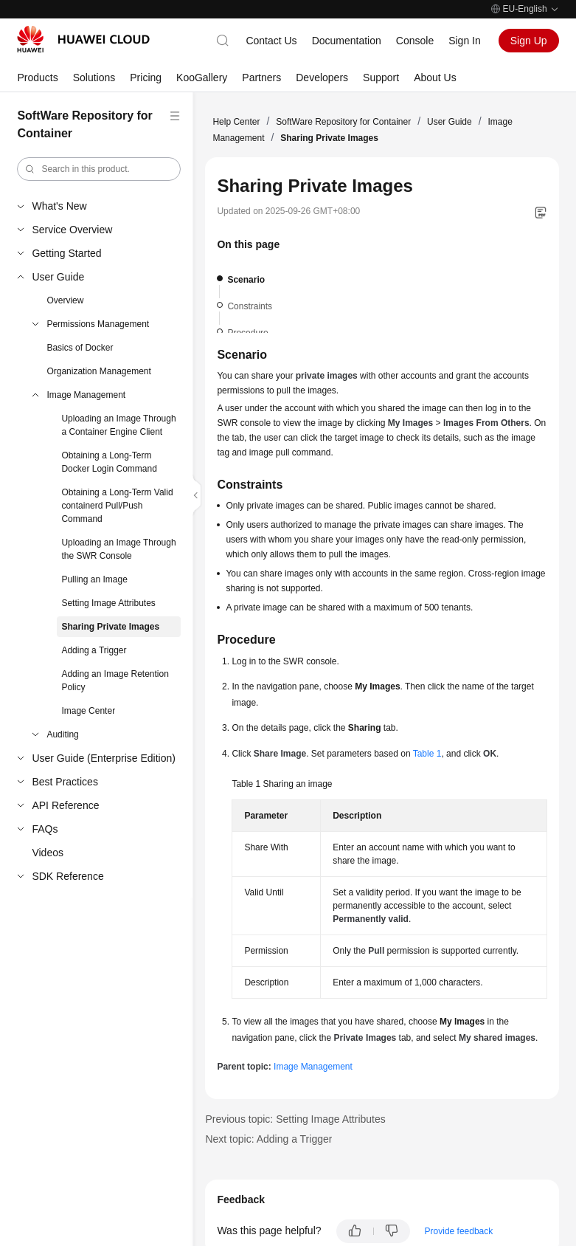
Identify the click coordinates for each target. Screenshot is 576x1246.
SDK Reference (67, 876)
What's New (59, 206)
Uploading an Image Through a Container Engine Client (118, 425)
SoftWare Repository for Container (343, 122)
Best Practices (64, 782)
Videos (47, 852)
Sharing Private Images (110, 627)
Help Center (236, 122)
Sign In (464, 41)
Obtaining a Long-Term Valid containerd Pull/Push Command (117, 505)
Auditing (62, 734)
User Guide (58, 277)
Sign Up (528, 41)
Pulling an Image (94, 579)
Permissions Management (97, 324)
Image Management (85, 395)
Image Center (88, 711)
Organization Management (98, 371)
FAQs (45, 829)
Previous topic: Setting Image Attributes (295, 1119)
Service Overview (72, 229)
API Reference (65, 805)
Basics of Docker (79, 348)
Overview (64, 300)
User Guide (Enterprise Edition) (104, 758)
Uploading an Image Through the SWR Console (118, 549)
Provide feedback (459, 1231)
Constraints (249, 306)
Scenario (246, 280)
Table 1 (427, 753)
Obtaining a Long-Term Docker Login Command (108, 462)
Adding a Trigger (93, 650)
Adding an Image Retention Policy (114, 680)
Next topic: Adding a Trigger (268, 1139)
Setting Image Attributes (108, 603)
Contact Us (271, 41)
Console (415, 41)
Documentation (346, 41)
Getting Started (66, 253)
